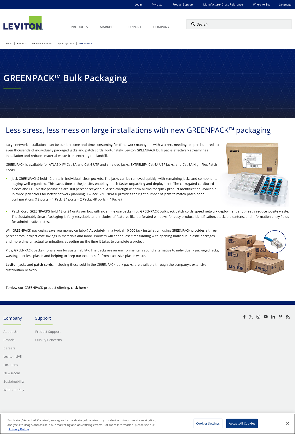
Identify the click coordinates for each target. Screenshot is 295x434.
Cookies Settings (208, 423)
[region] (147, 423)
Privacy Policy (19, 429)
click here (78, 287)
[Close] (288, 423)
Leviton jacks (16, 264)
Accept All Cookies (242, 423)
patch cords (43, 264)
